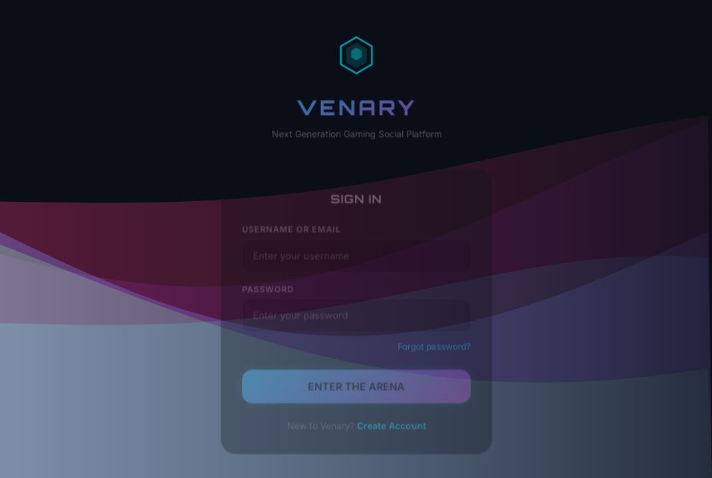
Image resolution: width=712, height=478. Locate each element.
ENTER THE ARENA (355, 387)
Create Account (390, 425)
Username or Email (293, 234)
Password (270, 292)
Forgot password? (431, 348)
